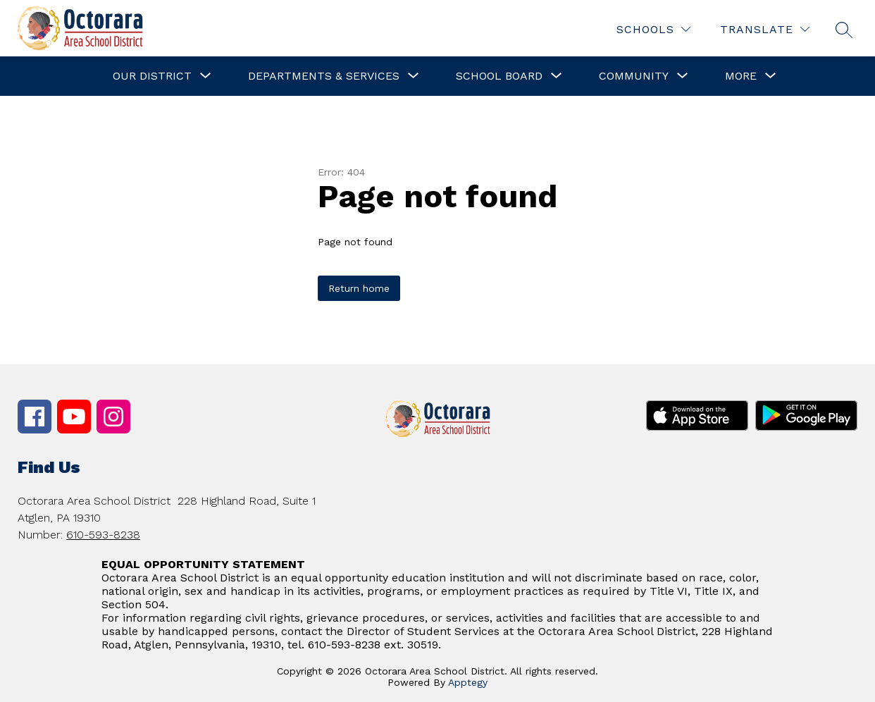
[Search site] (844, 29)
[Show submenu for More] (741, 76)
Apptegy (468, 682)
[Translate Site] (764, 29)
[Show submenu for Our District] (152, 76)
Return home (359, 288)
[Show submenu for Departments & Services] (323, 76)
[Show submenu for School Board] (499, 76)
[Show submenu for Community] (634, 76)
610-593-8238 (103, 534)
